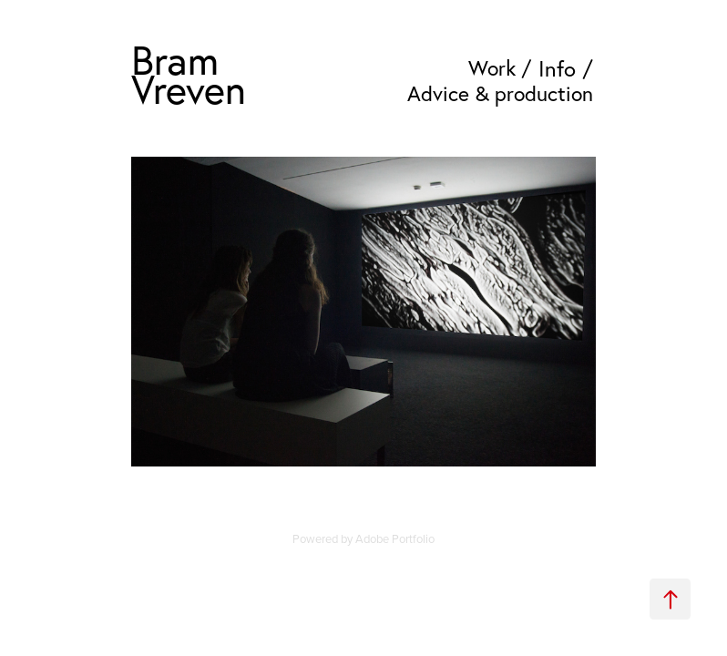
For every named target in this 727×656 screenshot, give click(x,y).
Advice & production (500, 93)
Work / (499, 68)
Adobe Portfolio (395, 538)
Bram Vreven (188, 74)
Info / (565, 68)
